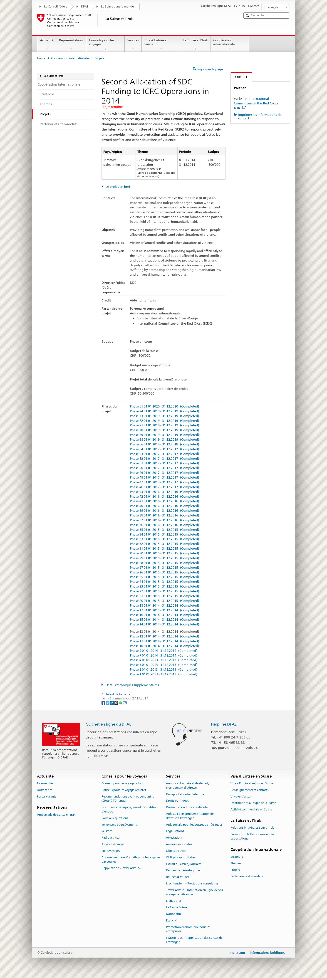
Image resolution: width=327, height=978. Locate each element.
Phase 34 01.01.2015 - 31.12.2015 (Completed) (164, 534)
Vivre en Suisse (240, 796)
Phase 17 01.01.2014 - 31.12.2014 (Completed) (164, 610)
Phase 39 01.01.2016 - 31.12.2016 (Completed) (164, 510)
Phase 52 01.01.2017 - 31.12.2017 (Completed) (164, 458)
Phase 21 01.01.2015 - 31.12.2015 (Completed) (164, 596)
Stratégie (236, 856)
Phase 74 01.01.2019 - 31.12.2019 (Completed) (164, 411)
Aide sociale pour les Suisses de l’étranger (194, 824)
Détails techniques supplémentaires (132, 685)
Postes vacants (46, 796)
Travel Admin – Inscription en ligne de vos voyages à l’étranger (194, 892)
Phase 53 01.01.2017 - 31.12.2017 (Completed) (164, 454)
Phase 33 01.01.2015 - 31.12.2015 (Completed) (164, 539)
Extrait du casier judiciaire (183, 864)
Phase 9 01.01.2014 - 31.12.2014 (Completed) (163, 650)
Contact (239, 76)
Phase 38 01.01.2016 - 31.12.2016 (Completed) (164, 515)
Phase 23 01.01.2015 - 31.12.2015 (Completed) (164, 586)
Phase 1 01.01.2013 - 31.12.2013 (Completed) (163, 674)
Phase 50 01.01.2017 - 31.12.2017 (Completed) (164, 468)
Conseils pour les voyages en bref (124, 790)
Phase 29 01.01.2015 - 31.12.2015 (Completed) (164, 558)
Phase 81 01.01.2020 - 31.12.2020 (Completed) (164, 406)
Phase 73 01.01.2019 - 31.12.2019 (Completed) (164, 416)
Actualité (46, 44)
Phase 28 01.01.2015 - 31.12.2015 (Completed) (164, 563)
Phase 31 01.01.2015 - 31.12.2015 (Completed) (164, 548)
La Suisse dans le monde (117, 6)
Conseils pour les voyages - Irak (122, 783)
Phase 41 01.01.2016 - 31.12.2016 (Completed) (164, 501)
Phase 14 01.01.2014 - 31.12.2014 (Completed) (164, 624)
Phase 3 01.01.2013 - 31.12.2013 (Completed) (163, 665)
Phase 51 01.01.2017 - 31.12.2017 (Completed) (164, 463)
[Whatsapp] (121, 702)
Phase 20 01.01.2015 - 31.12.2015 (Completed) (164, 601)
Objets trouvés (176, 850)
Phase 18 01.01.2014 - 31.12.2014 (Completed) (164, 605)
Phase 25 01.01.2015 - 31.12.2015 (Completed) (164, 577)
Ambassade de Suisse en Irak (56, 814)
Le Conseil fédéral (56, 6)
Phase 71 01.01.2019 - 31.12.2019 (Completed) (164, 425)
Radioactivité (110, 838)
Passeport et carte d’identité (185, 794)
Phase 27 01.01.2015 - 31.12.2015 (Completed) (164, 567)
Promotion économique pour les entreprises (188, 929)
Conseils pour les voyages (105, 44)
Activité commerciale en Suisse (251, 809)
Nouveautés (45, 783)
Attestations (174, 838)
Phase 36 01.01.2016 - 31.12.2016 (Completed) (164, 525)
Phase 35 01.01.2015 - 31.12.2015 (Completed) (164, 529)
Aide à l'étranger (113, 844)
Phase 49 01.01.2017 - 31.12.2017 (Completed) (164, 472)
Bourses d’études (177, 877)
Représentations (71, 44)
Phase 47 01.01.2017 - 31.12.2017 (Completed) (164, 482)
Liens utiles (173, 901)
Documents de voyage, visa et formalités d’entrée (129, 809)
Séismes (107, 831)
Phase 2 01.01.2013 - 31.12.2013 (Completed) (163, 669)
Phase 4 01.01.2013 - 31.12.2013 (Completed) (163, 660)
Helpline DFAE (224, 724)
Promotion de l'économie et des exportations (252, 836)
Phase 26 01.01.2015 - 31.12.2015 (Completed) (164, 572)
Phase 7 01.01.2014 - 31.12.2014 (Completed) (163, 655)
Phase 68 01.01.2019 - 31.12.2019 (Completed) (164, 439)
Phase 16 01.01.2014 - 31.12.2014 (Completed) (164, 615)
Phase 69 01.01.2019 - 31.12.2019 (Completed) (164, 435)
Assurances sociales (179, 844)
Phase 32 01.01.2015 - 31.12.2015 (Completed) (164, 544)
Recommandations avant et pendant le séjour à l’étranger (128, 799)
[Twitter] (108, 702)
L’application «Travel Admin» (121, 868)
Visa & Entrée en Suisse (161, 44)
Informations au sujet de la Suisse (253, 803)
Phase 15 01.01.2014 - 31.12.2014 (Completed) (164, 619)
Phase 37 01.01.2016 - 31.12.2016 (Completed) (164, 520)
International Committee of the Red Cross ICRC (256, 103)
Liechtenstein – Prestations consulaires (192, 883)
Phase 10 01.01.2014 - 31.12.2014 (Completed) (164, 646)
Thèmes (235, 863)
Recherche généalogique (183, 870)
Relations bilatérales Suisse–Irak (252, 828)
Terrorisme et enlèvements (120, 824)
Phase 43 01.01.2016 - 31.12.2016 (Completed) (164, 492)
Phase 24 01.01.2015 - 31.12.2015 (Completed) (164, 581)
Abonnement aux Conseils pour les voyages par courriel (131, 859)
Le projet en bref (117, 186)
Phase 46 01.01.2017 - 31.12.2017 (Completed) (164, 487)
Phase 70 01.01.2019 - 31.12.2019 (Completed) (164, 430)
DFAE (84, 6)
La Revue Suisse (176, 907)
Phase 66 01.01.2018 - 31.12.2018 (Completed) (164, 444)
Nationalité (174, 914)
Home (41, 58)
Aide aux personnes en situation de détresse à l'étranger (190, 816)
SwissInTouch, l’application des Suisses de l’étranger (194, 940)
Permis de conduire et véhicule (187, 807)
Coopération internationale (230, 44)
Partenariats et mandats (246, 876)
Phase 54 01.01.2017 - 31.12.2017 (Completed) (164, 449)
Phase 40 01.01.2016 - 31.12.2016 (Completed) (164, 506)
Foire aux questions (115, 818)
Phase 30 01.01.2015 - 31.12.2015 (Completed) (164, 553)
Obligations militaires (181, 857)
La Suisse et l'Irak (195, 44)
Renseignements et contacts (249, 790)
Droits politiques (177, 801)
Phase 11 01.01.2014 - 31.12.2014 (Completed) (164, 641)
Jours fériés (44, 790)
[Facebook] (104, 702)
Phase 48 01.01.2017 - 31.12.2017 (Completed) (164, 477)
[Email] (125, 702)
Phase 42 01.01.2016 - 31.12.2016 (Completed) (164, 496)
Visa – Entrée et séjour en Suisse (251, 783)
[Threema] (116, 702)
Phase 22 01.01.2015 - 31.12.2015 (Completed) (164, 591)
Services (133, 44)
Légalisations (175, 831)
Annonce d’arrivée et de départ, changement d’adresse (187, 785)
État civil (172, 920)
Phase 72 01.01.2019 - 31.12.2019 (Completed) (164, 420)
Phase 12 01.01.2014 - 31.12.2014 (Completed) (164, 636)
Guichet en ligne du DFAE (108, 724)
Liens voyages (111, 850)
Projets (235, 870)
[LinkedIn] (112, 702)
